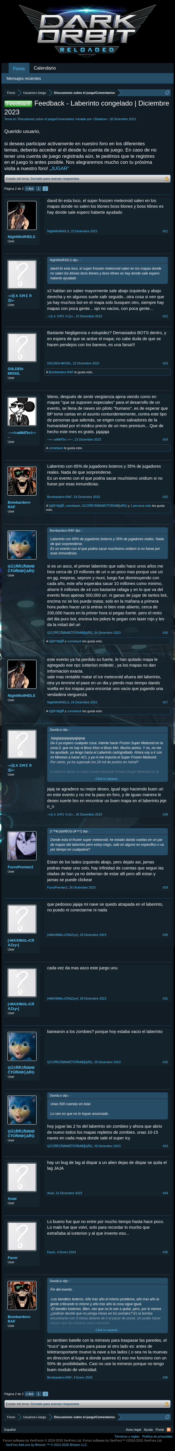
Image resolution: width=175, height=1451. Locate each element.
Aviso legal (133, 1429)
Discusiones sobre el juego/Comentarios (46, 119)
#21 (165, 231)
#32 (165, 1062)
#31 (165, 998)
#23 (165, 363)
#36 (165, 1377)
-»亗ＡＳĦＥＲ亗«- (20, 298)
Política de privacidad (157, 1436)
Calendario (45, 68)
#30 (165, 935)
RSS (169, 1430)
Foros (19, 68)
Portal (160, 1429)
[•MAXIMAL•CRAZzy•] (21, 942)
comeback (56, 448)
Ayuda (148, 1429)
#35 (165, 1252)
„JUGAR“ (59, 168)
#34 (165, 1193)
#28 (165, 814)
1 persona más (140, 505)
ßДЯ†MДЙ (56, 505)
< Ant (29, 188)
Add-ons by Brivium (47, 1444)
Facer (13, 1258)
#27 (165, 702)
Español (10, 1429)
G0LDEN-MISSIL (16, 371)
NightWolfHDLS (21, 237)
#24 (165, 439)
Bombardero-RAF (61, 372)
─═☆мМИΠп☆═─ (22, 435)
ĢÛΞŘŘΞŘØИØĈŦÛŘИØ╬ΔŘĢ (104, 505)
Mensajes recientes (24, 78)
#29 (165, 887)
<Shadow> (100, 119)
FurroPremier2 (20, 867)
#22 (165, 316)
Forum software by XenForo (42, 1440)
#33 (165, 1146)
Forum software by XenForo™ (122, 1440)
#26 (165, 632)
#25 (165, 497)
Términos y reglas (126, 1436)
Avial (12, 1198)
